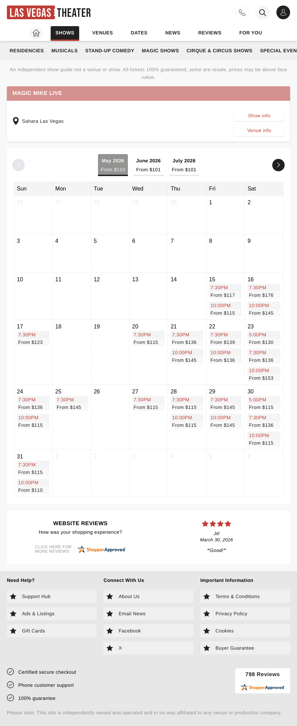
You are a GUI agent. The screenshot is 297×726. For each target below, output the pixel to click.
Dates (139, 32)
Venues (102, 32)
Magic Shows (160, 50)
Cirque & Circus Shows (220, 50)
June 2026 (148, 165)
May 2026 (113, 165)
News (172, 32)
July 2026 (184, 165)
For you (250, 32)
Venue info (259, 130)
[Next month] (278, 165)
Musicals (65, 50)
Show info (259, 115)
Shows (64, 32)
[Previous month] (18, 165)
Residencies (27, 50)
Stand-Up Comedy (109, 50)
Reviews (210, 32)
